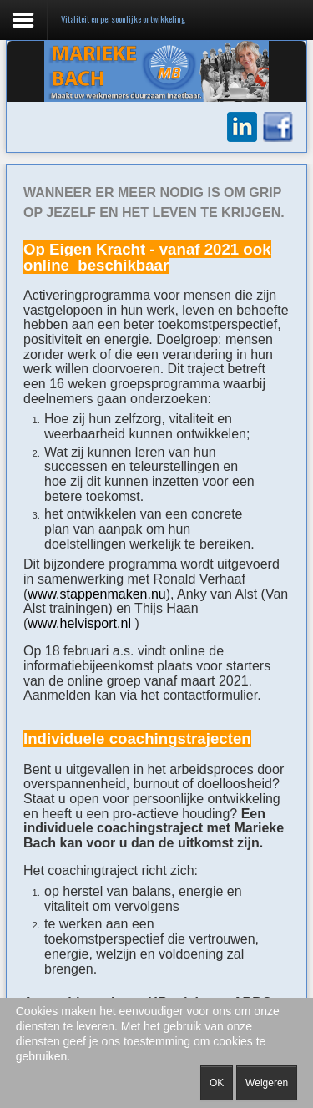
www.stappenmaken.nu (96, 594)
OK (217, 1083)
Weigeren (266, 1083)
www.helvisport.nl (81, 623)
